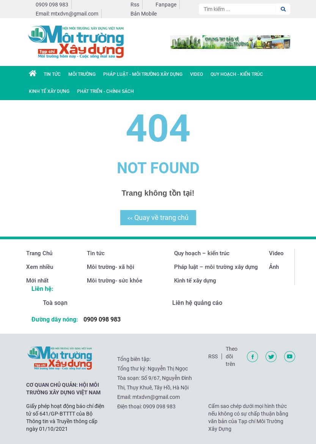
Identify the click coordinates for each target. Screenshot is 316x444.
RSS (213, 356)
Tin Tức (52, 74)
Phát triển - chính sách (105, 91)
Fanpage (166, 5)
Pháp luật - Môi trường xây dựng (142, 74)
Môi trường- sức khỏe (114, 280)
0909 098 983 (52, 5)
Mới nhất (37, 280)
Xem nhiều (39, 267)
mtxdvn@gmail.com (156, 397)
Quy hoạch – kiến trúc (202, 253)
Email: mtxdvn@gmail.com (67, 14)
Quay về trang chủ (158, 217)
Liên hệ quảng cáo (197, 302)
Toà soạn (55, 302)
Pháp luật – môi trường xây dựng (216, 267)
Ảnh (274, 267)
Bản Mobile (143, 14)
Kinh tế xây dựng (49, 91)
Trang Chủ (39, 253)
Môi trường (82, 74)
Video (196, 74)
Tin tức (96, 253)
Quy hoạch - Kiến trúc (237, 74)
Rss (134, 5)
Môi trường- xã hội (110, 267)
